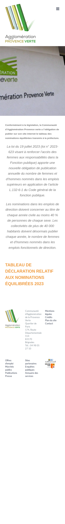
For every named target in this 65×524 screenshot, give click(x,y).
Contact (49, 323)
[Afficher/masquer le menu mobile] (58, 9)
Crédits (48, 317)
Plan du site (51, 320)
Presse (8, 376)
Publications (11, 373)
